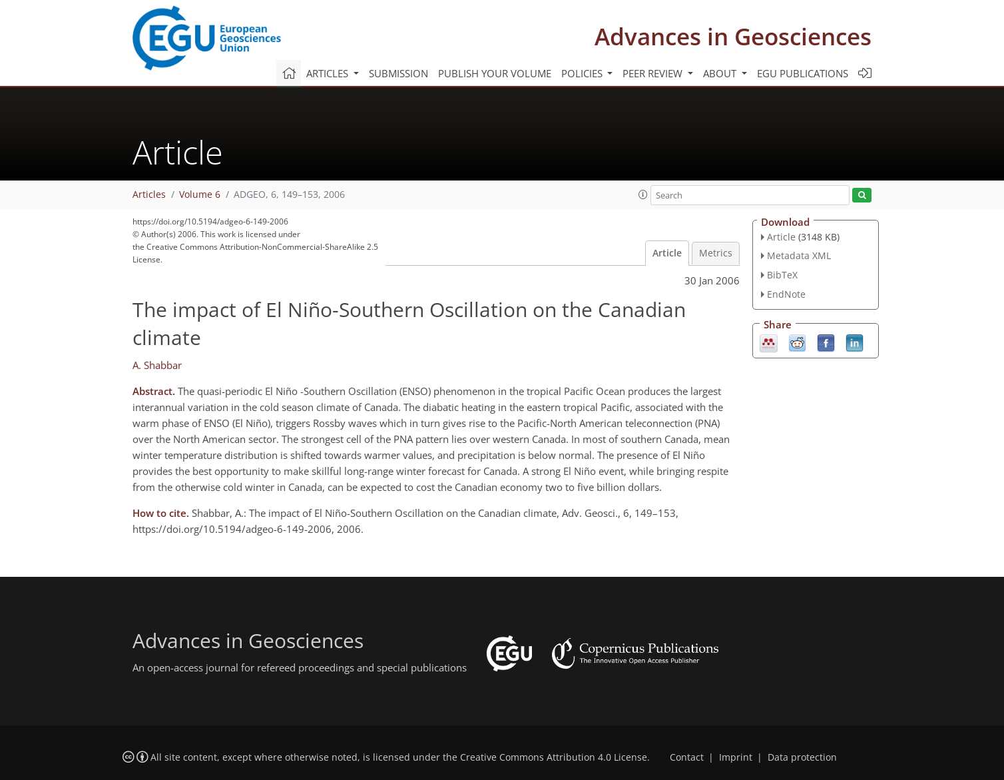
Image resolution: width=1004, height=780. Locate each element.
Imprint (735, 757)
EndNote (786, 294)
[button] (643, 194)
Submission (398, 73)
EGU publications (802, 73)
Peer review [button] (654, 73)
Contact (687, 757)
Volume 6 (199, 194)
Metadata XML (799, 255)
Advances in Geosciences (733, 36)
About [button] (721, 73)
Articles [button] (328, 73)
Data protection (802, 757)
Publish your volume (494, 73)
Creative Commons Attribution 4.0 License (553, 757)
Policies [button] (583, 73)
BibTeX (782, 274)
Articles (149, 194)
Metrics (715, 253)
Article (667, 253)
